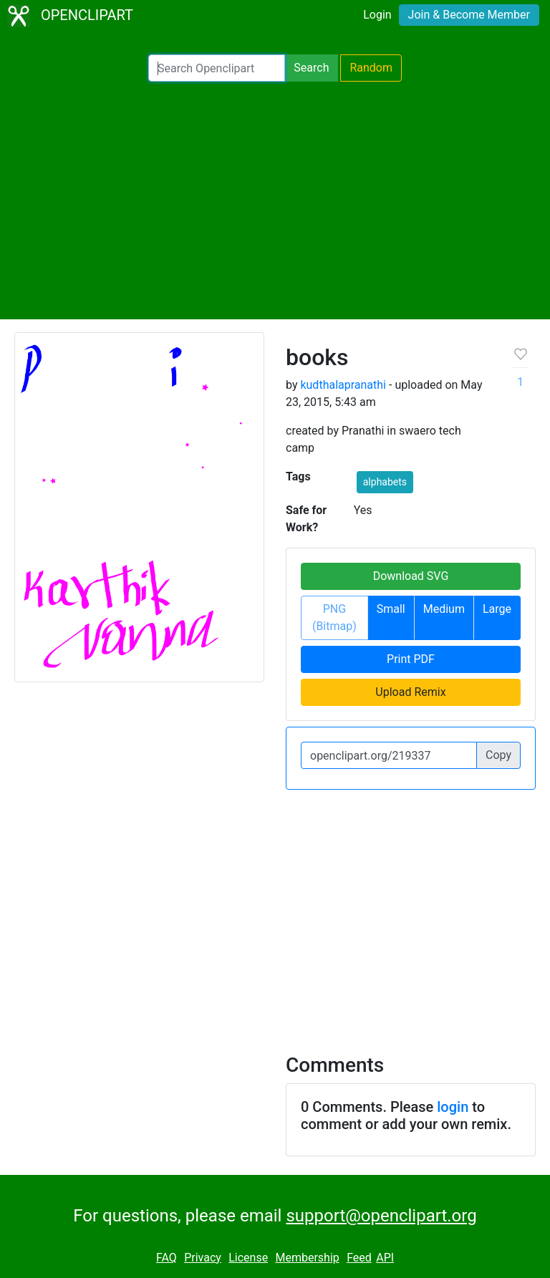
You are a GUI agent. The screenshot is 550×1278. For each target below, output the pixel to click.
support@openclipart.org (381, 1216)
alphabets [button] (385, 482)
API (385, 1257)
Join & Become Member (469, 14)
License (248, 1257)
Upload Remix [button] (410, 692)
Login (377, 14)
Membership (307, 1257)
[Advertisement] (275, 200)
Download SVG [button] (411, 576)
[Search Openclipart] (216, 68)
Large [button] (497, 609)
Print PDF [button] (411, 659)
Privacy (202, 1257)
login (452, 1106)
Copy (498, 755)
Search (311, 67)
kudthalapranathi (343, 385)
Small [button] (391, 609)
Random (370, 67)
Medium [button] (444, 609)
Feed (359, 1257)
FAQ (166, 1257)
